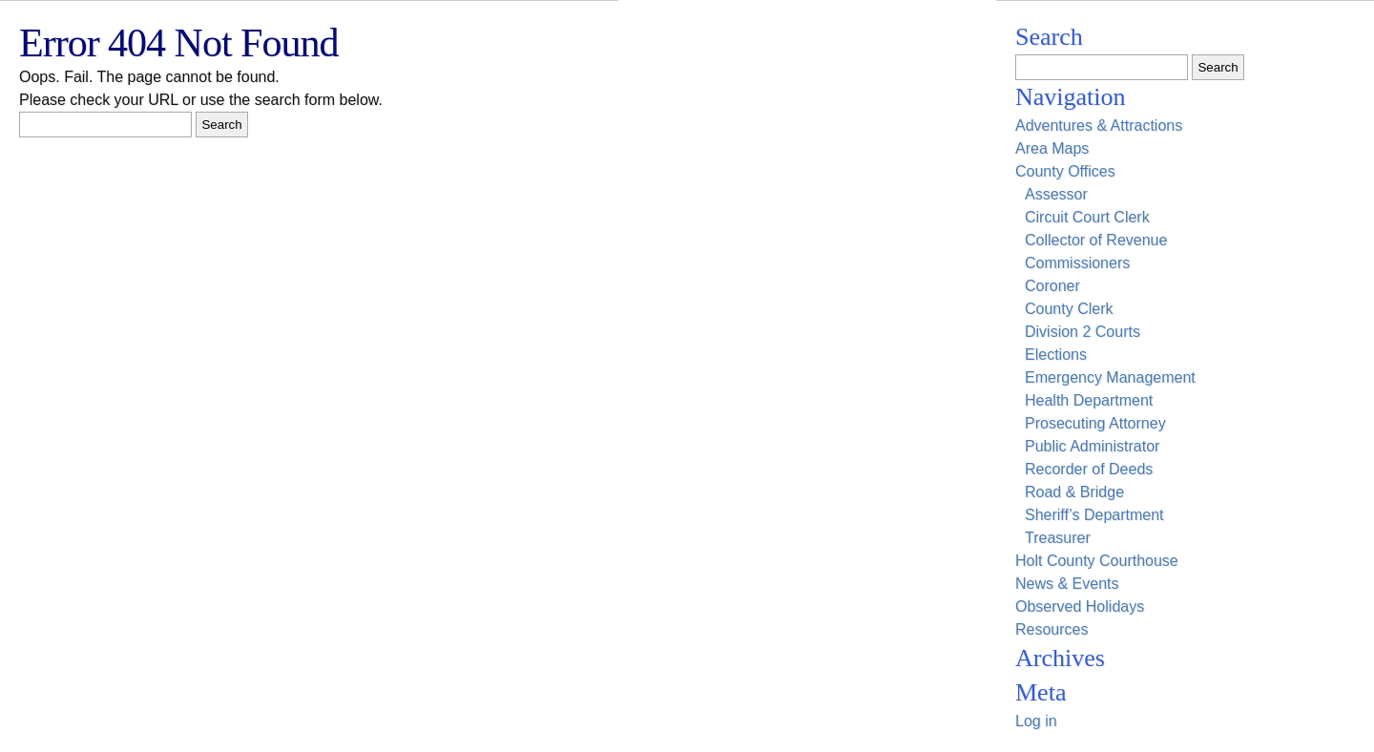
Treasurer (1058, 538)
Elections (1056, 354)
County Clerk (1069, 309)
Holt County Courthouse (1096, 561)
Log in (1036, 721)
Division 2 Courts (1082, 332)
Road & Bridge (1074, 492)
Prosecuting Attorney (1095, 423)
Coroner (1052, 286)
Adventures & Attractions (1098, 125)
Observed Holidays (1079, 606)
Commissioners (1077, 263)
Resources (1051, 629)
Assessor (1056, 194)
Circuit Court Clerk (1087, 217)
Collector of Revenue (1096, 240)
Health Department (1089, 400)
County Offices (1065, 171)
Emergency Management (1110, 377)
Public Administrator (1092, 446)
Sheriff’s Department (1094, 515)
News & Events (1066, 583)
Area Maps (1052, 148)
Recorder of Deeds (1089, 469)
